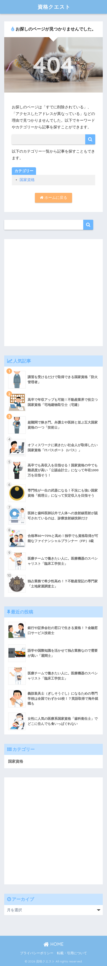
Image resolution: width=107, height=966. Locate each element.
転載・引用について (72, 953)
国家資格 (27, 180)
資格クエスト (54, 7)
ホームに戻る (53, 198)
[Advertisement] (53, 292)
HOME (53, 944)
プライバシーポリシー (36, 953)
